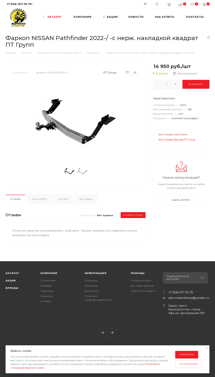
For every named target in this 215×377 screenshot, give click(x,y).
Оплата (63, 199)
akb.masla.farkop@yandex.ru (188, 298)
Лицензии (47, 296)
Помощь (138, 273)
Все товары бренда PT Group (177, 139)
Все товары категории (173, 134)
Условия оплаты (141, 280)
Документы (92, 290)
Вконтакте (103, 333)
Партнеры (47, 290)
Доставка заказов (142, 285)
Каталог (12, 273)
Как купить (39, 199)
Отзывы (15, 199)
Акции (11, 280)
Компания (49, 273)
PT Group (109, 72)
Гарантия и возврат (143, 290)
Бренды (12, 287)
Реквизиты (91, 285)
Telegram (112, 333)
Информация (95, 273)
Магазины (91, 280)
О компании (48, 280)
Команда (46, 285)
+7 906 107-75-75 (180, 292)
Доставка (86, 199)
